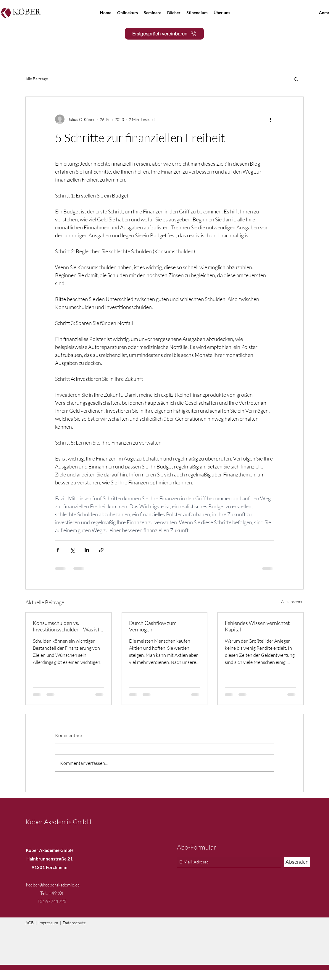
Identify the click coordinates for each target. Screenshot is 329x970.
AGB (29, 922)
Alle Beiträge (36, 78)
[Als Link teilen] (101, 550)
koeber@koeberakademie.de (53, 885)
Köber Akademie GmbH (58, 822)
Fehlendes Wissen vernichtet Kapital (257, 626)
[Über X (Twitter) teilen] (72, 550)
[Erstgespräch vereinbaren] (164, 34)
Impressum (48, 922)
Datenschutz (74, 922)
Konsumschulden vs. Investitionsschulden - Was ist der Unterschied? (66, 626)
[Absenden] (297, 862)
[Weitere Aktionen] (270, 119)
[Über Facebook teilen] (58, 550)
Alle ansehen (292, 601)
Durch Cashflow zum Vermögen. (152, 626)
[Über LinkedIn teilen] (87, 550)
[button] (296, 78)
